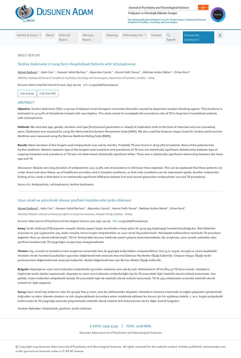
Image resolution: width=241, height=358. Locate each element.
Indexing (112, 35)
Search (171, 37)
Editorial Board (64, 37)
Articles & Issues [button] (28, 35)
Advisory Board (88, 37)
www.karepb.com (214, 346)
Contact (156, 35)
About (50, 35)
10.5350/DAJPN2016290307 (103, 84)
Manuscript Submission (191, 37)
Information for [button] (133, 35)
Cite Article (27, 93)
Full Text (48, 93)
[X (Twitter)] (220, 35)
